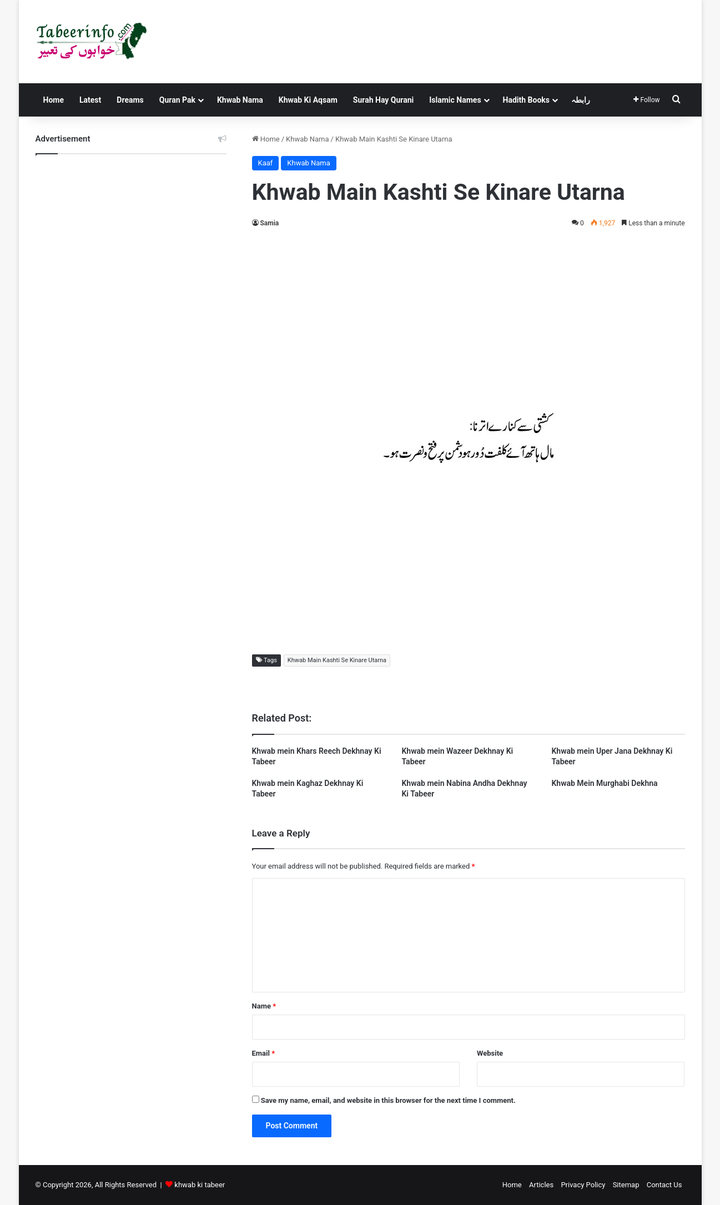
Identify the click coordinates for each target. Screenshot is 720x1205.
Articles (541, 1185)
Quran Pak (177, 99)
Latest (90, 99)
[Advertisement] (468, 318)
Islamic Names (455, 99)
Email (263, 1053)
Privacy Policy (583, 1185)
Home (53, 99)
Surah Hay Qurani (383, 99)
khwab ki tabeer (199, 1185)
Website (490, 1053)
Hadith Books (526, 99)
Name (264, 1006)
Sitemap (626, 1185)
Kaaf (265, 163)
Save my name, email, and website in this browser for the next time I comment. (388, 1100)
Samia (269, 223)
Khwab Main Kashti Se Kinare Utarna (337, 660)
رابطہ (580, 99)
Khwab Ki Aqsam (308, 99)
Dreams (130, 99)
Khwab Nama (240, 99)
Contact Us (664, 1185)
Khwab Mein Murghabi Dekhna (604, 783)
